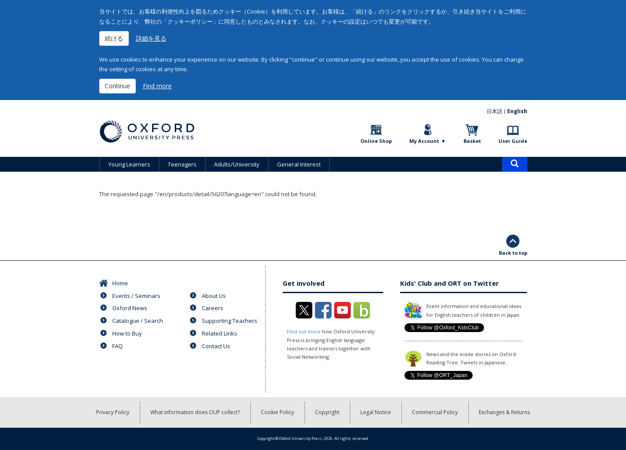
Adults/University (236, 164)
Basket (472, 141)
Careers (212, 308)
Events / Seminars (136, 296)
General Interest (299, 164)
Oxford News (129, 308)
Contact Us (216, 346)
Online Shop (376, 141)
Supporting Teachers (229, 321)
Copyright (327, 412)
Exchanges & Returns (504, 412)
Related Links (219, 333)
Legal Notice (375, 412)
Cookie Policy (277, 412)
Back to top (513, 252)
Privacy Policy (112, 412)
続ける (114, 38)
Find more (157, 86)
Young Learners (129, 164)
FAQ (117, 346)
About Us (214, 296)
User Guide (512, 141)
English (517, 111)
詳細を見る (151, 38)
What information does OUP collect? (195, 412)
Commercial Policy (435, 412)
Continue (117, 86)
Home (120, 283)
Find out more (304, 331)
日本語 (494, 111)
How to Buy (127, 333)
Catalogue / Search (137, 321)
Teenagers (182, 164)
